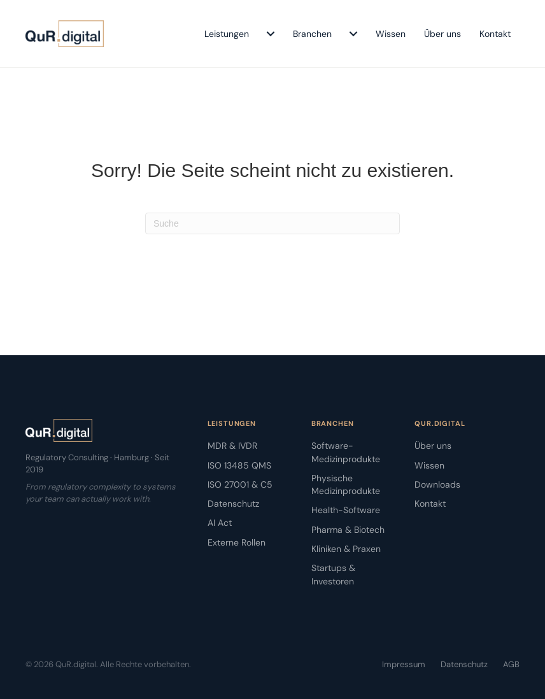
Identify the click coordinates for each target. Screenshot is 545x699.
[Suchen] (272, 223)
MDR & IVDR (232, 445)
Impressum (403, 664)
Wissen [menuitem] (391, 33)
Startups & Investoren (333, 574)
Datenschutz (233, 503)
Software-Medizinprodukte (345, 452)
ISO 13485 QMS (239, 465)
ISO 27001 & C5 (240, 484)
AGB (511, 664)
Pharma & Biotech (348, 529)
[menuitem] (270, 33)
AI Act (220, 522)
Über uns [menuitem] (442, 33)
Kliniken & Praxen (346, 548)
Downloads (437, 484)
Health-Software (345, 510)
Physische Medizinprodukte (345, 484)
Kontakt (430, 503)
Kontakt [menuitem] (495, 33)
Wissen (429, 465)
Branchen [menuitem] (312, 33)
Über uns (432, 445)
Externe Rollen (236, 542)
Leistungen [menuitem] (226, 33)
